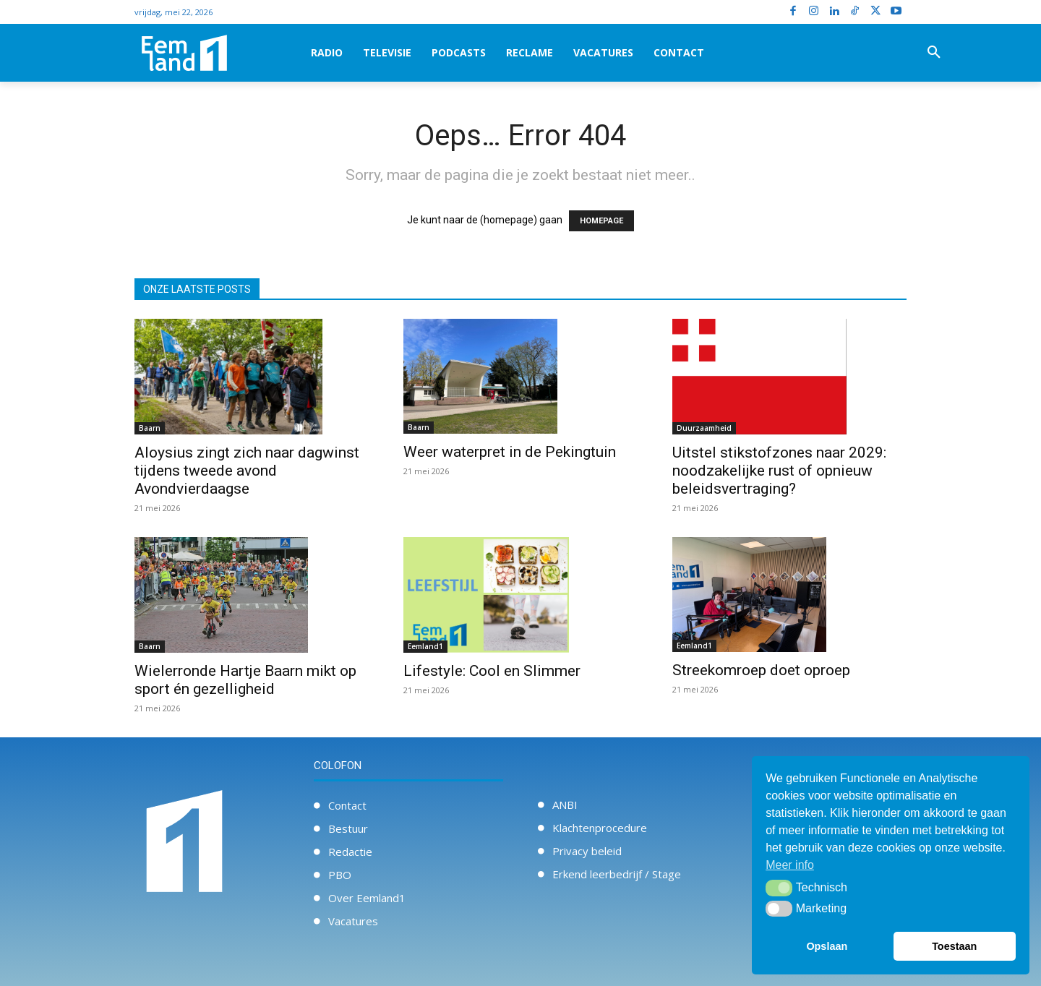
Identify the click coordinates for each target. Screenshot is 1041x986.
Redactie (350, 851)
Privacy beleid (587, 851)
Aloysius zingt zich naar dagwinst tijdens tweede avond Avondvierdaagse (246, 470)
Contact (347, 805)
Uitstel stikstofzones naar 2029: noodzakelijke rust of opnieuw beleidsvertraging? (779, 470)
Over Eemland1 (367, 898)
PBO (339, 874)
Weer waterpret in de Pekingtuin (509, 451)
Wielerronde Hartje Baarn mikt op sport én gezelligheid (245, 680)
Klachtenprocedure (599, 827)
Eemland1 (425, 646)
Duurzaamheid (704, 428)
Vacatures (353, 921)
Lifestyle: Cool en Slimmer (492, 671)
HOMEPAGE (601, 221)
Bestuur (348, 828)
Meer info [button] (790, 865)
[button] (934, 52)
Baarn (149, 428)
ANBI (565, 804)
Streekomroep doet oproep (761, 670)
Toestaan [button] (954, 946)
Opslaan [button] (826, 946)
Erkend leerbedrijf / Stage (616, 874)
